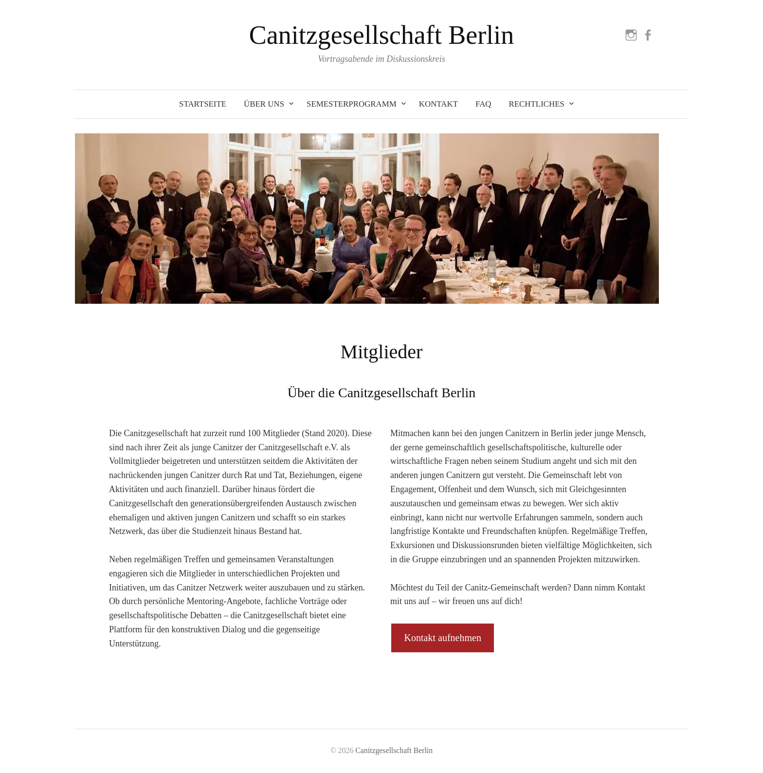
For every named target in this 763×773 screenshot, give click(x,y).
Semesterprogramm (352, 104)
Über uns (264, 104)
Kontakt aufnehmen (442, 637)
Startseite (202, 104)
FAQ (483, 104)
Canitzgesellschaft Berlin (381, 35)
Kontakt (438, 104)
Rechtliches (536, 104)
